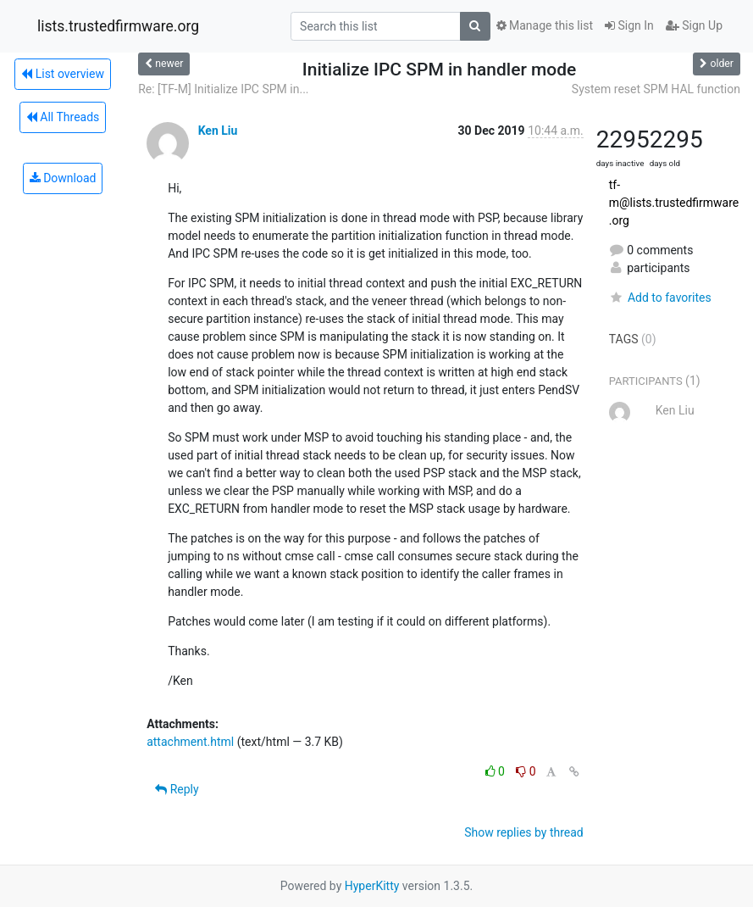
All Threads (62, 117)
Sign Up (694, 25)
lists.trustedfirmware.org (118, 26)
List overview (62, 74)
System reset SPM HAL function (656, 89)
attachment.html (190, 741)
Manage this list (544, 25)
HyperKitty (372, 886)
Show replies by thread (524, 832)
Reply (176, 789)
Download (63, 178)
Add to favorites (660, 297)
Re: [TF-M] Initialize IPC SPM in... (223, 89)
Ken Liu (218, 130)
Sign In (629, 25)
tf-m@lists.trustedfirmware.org (674, 202)
